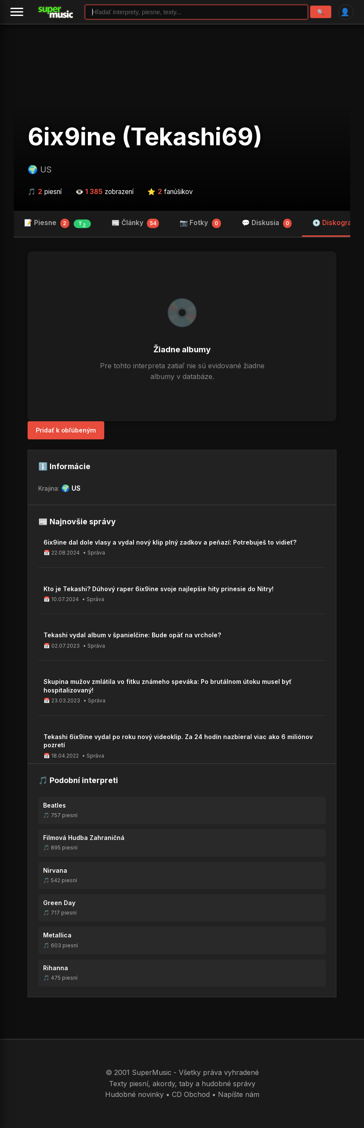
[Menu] (16, 12)
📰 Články (135, 223)
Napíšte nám (238, 1094)
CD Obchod (191, 1094)
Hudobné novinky (134, 1094)
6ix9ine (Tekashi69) (145, 136)
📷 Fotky (200, 223)
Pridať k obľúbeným (66, 430)
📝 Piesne (57, 223)
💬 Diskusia (267, 223)
